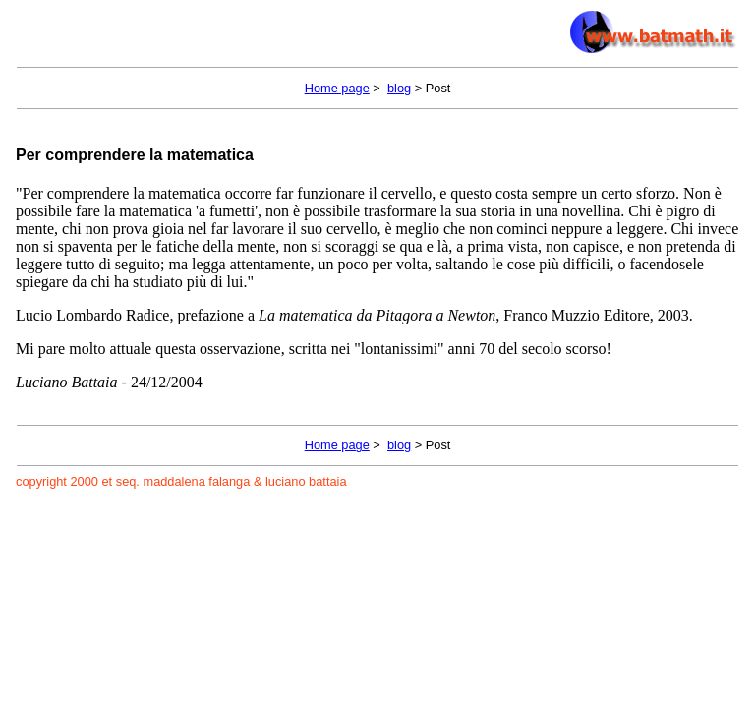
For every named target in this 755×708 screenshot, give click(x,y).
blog (399, 88)
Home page (337, 88)
